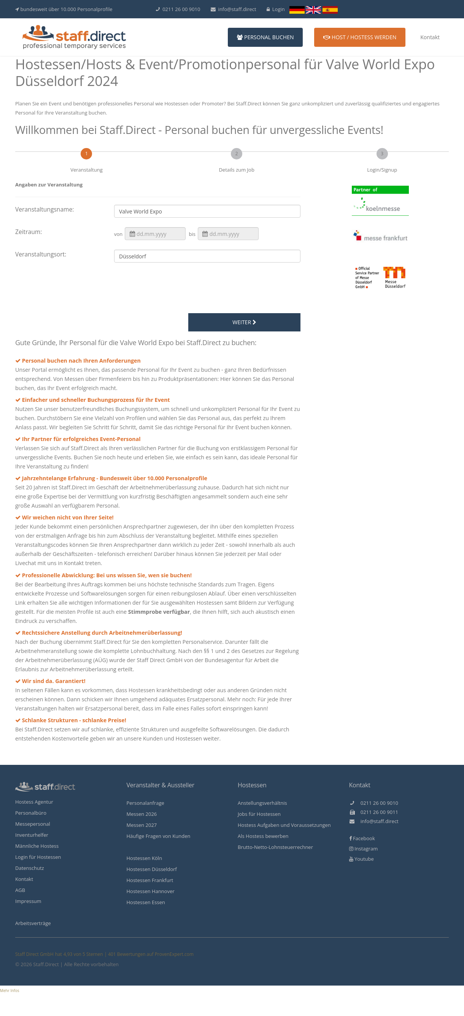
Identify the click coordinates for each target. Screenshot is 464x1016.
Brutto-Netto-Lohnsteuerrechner (275, 847)
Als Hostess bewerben (263, 836)
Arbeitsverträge (33, 923)
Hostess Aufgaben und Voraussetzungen (284, 825)
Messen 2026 (142, 814)
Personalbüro (30, 812)
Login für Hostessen (38, 857)
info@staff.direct (233, 9)
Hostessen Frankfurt (150, 880)
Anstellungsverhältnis (262, 802)
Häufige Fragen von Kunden (159, 836)
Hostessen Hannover (151, 891)
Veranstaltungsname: (44, 209)
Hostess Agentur (34, 801)
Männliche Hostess (37, 845)
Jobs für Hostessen (259, 814)
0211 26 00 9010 (178, 9)
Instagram (363, 848)
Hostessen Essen (146, 902)
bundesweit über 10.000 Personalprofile (64, 9)
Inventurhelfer (31, 834)
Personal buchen (265, 37)
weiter (244, 322)
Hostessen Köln (144, 858)
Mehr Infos (9, 990)
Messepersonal (32, 823)
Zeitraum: (28, 232)
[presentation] (180, 289)
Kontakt (430, 37)
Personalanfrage (145, 802)
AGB (20, 890)
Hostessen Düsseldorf (152, 869)
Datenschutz (29, 868)
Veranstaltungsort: (40, 254)
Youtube (361, 858)
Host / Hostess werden (359, 37)
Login (276, 9)
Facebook (362, 838)
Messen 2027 (142, 825)
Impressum (28, 901)
